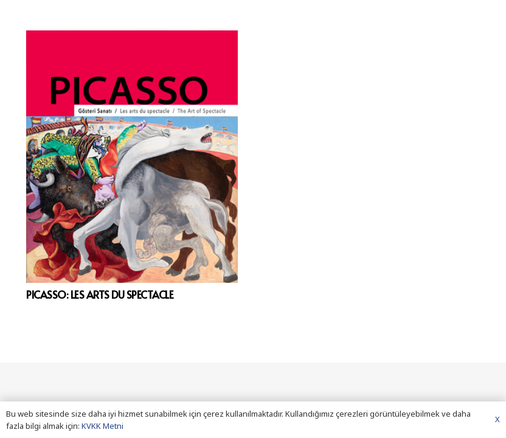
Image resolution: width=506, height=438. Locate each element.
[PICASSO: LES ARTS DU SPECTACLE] (132, 156)
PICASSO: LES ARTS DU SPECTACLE (100, 294)
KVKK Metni (102, 425)
